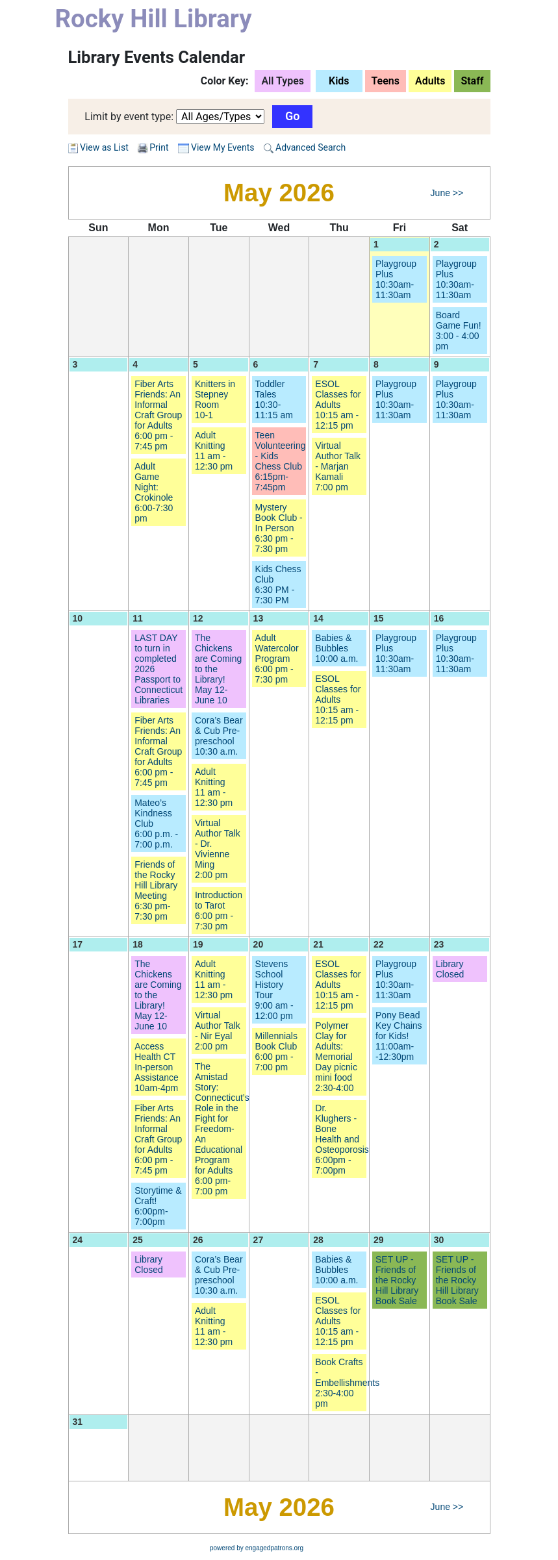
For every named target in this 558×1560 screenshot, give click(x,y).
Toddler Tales (274, 399)
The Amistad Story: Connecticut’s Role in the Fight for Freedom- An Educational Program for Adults (222, 1128)
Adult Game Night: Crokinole (153, 492)
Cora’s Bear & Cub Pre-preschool (219, 736)
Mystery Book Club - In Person (279, 528)
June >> (447, 193)
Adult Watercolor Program (277, 659)
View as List (98, 147)
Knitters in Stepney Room (215, 399)
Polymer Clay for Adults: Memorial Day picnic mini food (336, 1056)
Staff (472, 81)
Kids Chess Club (278, 584)
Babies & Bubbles (336, 648)
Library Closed (450, 969)
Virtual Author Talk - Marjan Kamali (338, 466)
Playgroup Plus (395, 279)
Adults (430, 81)
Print (158, 147)
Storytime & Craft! (157, 1206)
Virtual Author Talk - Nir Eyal (217, 1030)
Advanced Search (305, 147)
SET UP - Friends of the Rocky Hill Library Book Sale (396, 1280)
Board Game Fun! (458, 330)
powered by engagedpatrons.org (256, 1548)
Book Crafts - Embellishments (347, 1383)
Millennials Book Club (276, 1051)
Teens (386, 81)
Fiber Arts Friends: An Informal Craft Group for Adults (158, 415)
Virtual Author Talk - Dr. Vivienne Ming (217, 849)
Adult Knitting (214, 451)
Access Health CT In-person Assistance (156, 1067)
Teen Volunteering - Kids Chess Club (280, 461)
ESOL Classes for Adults (338, 405)
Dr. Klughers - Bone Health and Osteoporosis (341, 1139)
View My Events (216, 147)
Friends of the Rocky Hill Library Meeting (155, 890)
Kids (339, 81)
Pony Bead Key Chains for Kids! (398, 1036)
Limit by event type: (128, 116)
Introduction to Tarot (218, 910)
